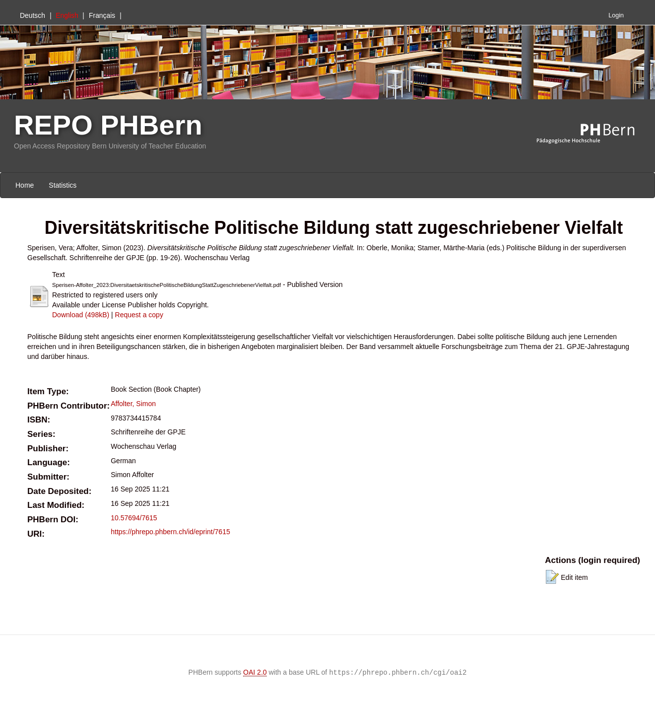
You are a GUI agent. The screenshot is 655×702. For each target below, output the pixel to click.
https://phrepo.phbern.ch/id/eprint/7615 (170, 532)
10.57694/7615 (134, 518)
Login (616, 15)
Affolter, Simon (133, 404)
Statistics (62, 185)
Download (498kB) (80, 315)
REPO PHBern (108, 124)
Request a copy (139, 315)
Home (24, 185)
